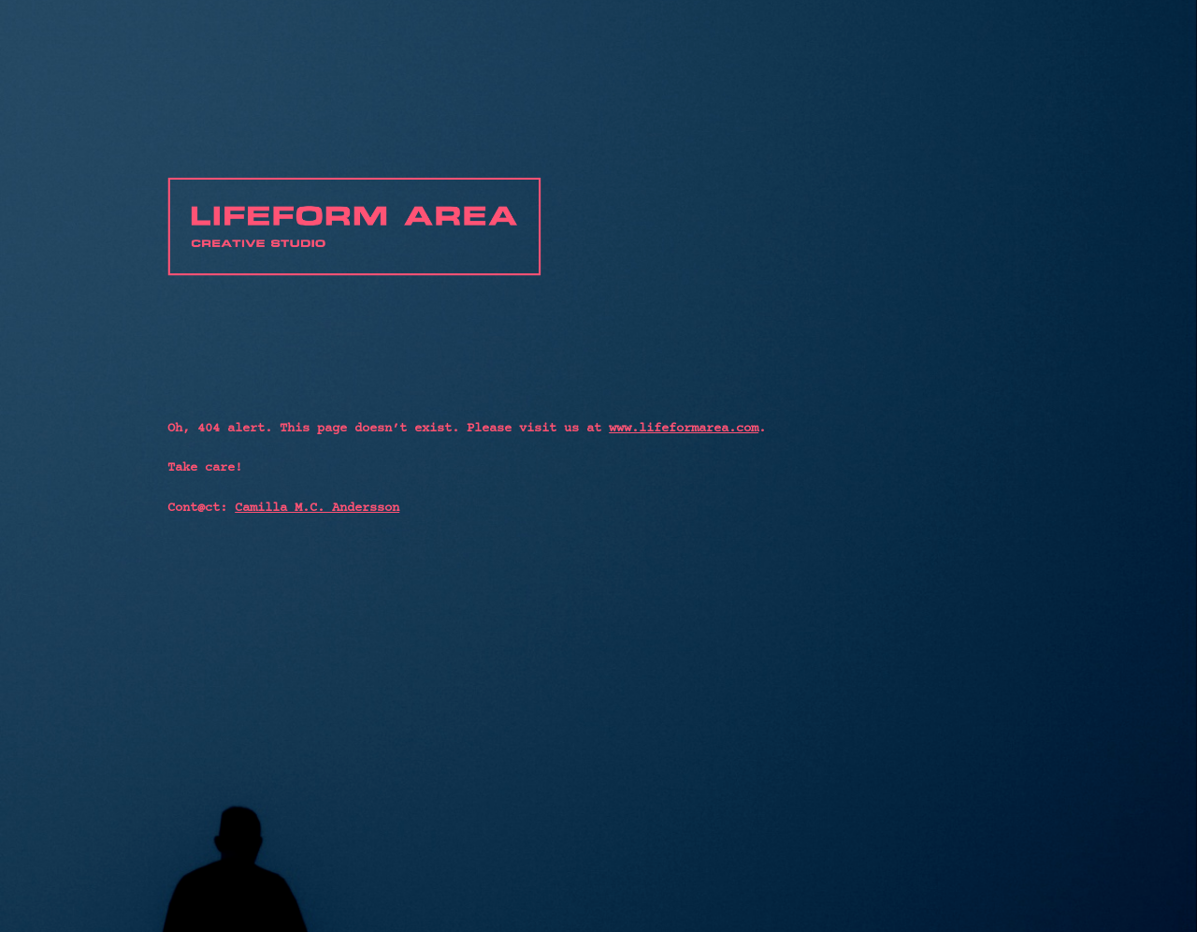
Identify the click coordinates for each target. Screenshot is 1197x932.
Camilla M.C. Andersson (317, 508)
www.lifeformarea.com (683, 428)
